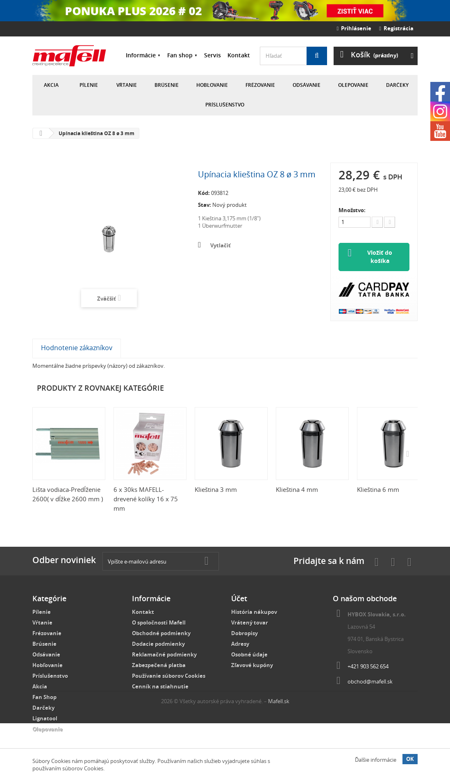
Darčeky (397, 84)
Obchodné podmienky (161, 633)
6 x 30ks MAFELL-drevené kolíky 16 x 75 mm (146, 499)
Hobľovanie (212, 84)
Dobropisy (244, 633)
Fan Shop (44, 697)
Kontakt (238, 55)
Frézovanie (260, 84)
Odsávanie (306, 84)
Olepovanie (353, 84)
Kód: (204, 193)
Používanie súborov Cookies (168, 676)
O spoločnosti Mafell (159, 623)
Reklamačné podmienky (164, 655)
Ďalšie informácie (375, 759)
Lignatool (44, 718)
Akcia (51, 84)
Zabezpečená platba (159, 665)
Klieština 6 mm (378, 490)
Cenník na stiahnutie (160, 686)
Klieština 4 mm (297, 490)
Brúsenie (167, 84)
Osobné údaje (249, 655)
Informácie (141, 55)
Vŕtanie (126, 84)
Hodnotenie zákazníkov (76, 348)
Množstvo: (352, 210)
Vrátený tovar (249, 623)
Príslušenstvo (224, 104)
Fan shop (180, 55)
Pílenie (89, 84)
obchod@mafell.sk (370, 682)
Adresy (240, 644)
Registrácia (396, 28)
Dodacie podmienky (158, 644)
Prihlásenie (354, 28)
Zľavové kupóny (252, 665)
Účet (239, 599)
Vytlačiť (220, 245)
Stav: (204, 204)
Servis (212, 55)
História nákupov (254, 612)
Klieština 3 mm (216, 490)
